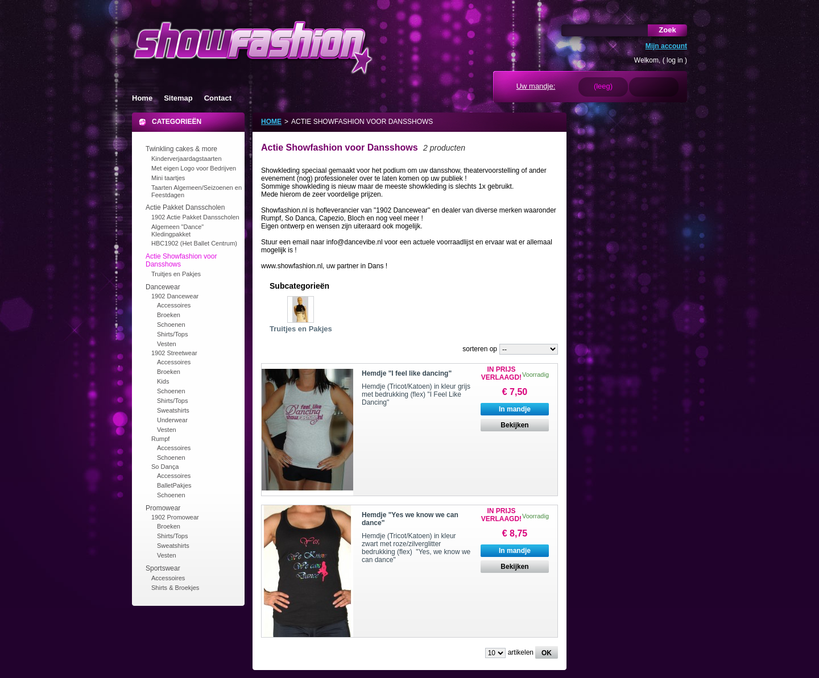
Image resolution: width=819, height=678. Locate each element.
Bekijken (514, 425)
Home (142, 98)
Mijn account (666, 46)
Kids (163, 381)
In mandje (515, 409)
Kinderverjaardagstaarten (186, 158)
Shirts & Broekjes (175, 587)
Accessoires (174, 305)
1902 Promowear (175, 517)
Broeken (168, 314)
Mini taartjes (168, 177)
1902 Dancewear (174, 296)
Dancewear (163, 287)
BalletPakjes (174, 485)
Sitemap (178, 98)
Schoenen (171, 324)
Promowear (163, 508)
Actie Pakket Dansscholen (185, 207)
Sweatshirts (173, 410)
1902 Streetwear (174, 353)
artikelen (520, 652)
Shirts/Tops (172, 334)
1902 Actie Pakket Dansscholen (195, 217)
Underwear (172, 420)
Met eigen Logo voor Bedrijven (193, 168)
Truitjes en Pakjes (176, 274)
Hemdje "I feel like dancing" (407, 373)
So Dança (165, 466)
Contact (217, 98)
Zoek (667, 30)
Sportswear (163, 568)
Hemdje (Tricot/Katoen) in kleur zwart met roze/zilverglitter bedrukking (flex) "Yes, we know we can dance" (416, 548)
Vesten (166, 343)
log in (675, 60)
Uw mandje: (536, 86)
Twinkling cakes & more (181, 149)
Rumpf (160, 438)
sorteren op (479, 349)
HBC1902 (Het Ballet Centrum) (194, 243)
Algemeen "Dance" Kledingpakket (177, 230)
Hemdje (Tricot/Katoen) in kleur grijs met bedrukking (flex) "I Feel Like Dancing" (416, 394)
